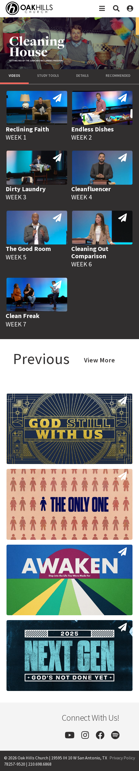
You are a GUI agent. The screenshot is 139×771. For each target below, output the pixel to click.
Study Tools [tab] (48, 75)
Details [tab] (82, 75)
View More (99, 360)
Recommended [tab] (118, 75)
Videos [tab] (14, 75)
